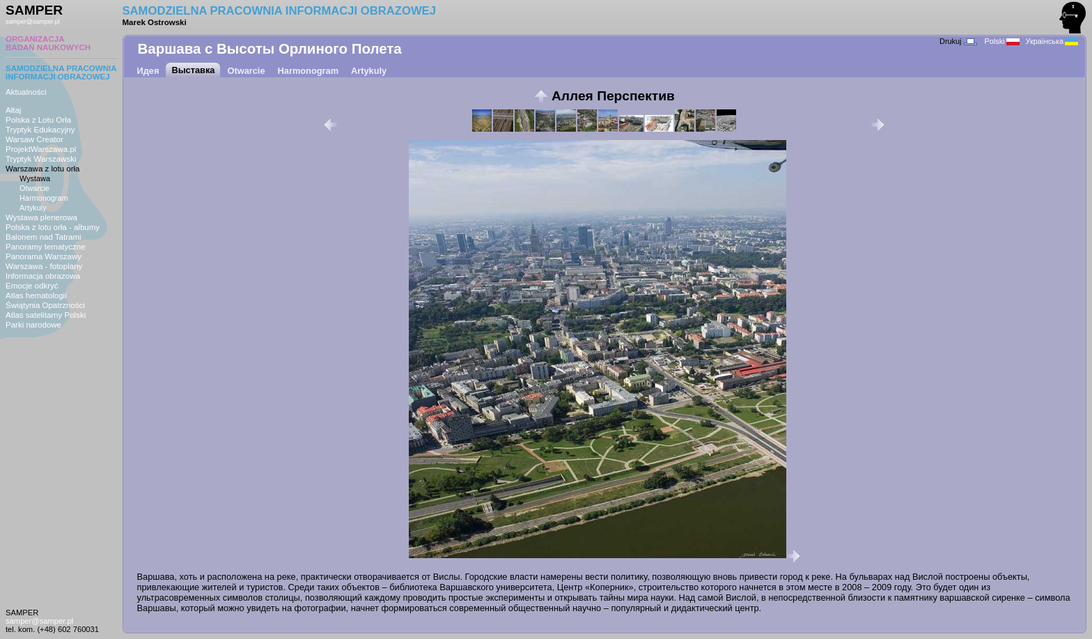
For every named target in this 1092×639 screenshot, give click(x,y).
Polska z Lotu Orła (38, 120)
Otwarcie (34, 188)
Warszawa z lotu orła (42, 168)
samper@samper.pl (33, 21)
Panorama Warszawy (43, 256)
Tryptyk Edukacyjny (40, 129)
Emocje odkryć (32, 286)
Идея (148, 71)
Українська (1052, 41)
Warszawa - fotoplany (44, 266)
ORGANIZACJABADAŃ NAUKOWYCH (48, 43)
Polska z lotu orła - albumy (53, 227)
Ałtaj (13, 110)
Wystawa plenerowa (41, 217)
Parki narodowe (33, 325)
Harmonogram (44, 198)
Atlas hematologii (36, 295)
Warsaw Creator (34, 139)
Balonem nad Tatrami (43, 237)
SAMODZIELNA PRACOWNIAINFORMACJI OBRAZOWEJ (61, 72)
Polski (1002, 41)
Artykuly (33, 207)
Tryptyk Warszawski (41, 159)
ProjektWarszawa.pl (41, 149)
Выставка (192, 70)
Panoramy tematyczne (46, 246)
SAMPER (34, 10)
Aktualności (26, 92)
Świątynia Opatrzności (45, 305)
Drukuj (957, 41)
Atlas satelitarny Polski (46, 315)
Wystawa (35, 178)
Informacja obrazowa (43, 276)
